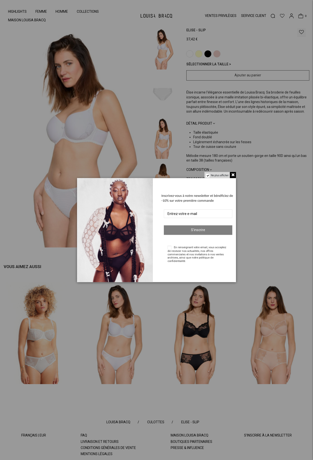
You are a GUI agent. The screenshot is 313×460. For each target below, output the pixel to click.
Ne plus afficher (220, 175)
